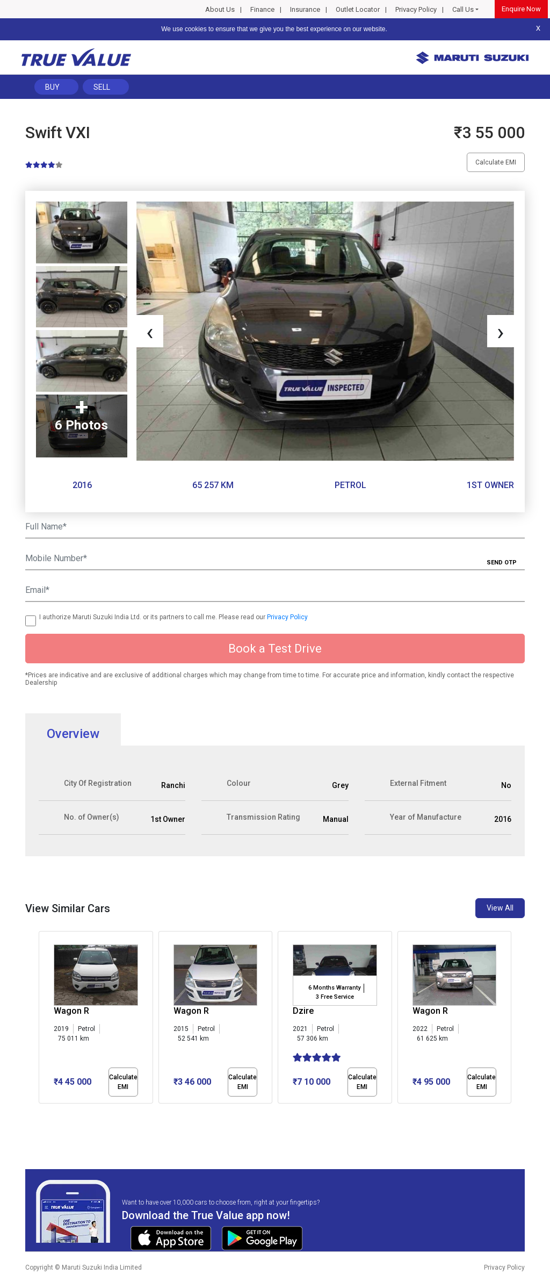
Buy (52, 87)
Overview (73, 733)
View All (500, 908)
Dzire (303, 1011)
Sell (101, 87)
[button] (42, 1112)
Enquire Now (521, 9)
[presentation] (149, 331)
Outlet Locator (358, 9)
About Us (220, 9)
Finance (262, 9)
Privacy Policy (416, 9)
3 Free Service (335, 996)
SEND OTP (502, 562)
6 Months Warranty (334, 987)
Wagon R (71, 1011)
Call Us (463, 9)
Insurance (305, 9)
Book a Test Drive (275, 648)
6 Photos (81, 425)
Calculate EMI (495, 162)
